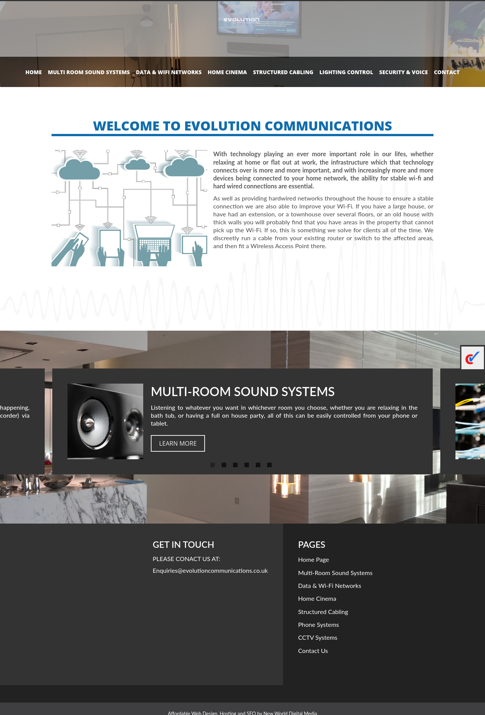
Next (475, 421)
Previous (9, 421)
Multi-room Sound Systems (335, 572)
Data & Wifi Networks (169, 72)
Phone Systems (318, 624)
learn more (178, 443)
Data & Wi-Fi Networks (329, 585)
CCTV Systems (318, 637)
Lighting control (346, 72)
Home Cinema (227, 72)
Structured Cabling (283, 72)
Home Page (313, 559)
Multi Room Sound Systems (89, 72)
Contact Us (313, 650)
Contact (447, 72)
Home (33, 72)
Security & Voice (403, 72)
